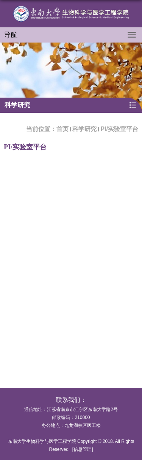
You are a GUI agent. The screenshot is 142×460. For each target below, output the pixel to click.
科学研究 (84, 129)
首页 (62, 129)
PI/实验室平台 (119, 129)
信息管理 (82, 449)
